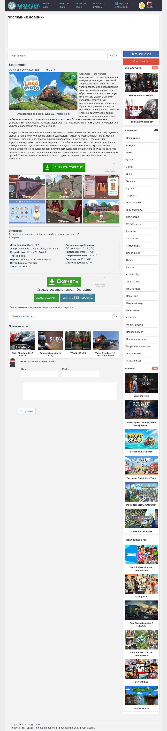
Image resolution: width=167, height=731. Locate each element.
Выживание (132, 310)
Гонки (129, 152)
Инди (45, 307)
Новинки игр (133, 138)
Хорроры (131, 195)
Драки (129, 159)
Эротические (133, 353)
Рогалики (131, 231)
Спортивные (133, 252)
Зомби (129, 166)
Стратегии (132, 238)
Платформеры (134, 209)
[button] (115, 315)
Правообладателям (68, 727)
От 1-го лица (133, 281)
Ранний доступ (134, 324)
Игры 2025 (69, 307)
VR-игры (131, 317)
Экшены (130, 181)
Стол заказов (141, 61)
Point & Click (133, 274)
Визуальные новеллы (138, 346)
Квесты (130, 267)
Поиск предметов (136, 339)
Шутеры (130, 188)
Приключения (19, 307)
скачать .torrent (46, 297)
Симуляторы (35, 307)
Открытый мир (134, 303)
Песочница (132, 296)
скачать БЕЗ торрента (78, 297)
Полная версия (134, 331)
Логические (132, 216)
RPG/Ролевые (134, 224)
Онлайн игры (133, 360)
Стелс (129, 260)
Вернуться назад (22, 316)
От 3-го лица (55, 307)
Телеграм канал (141, 54)
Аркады (130, 145)
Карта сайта (88, 727)
